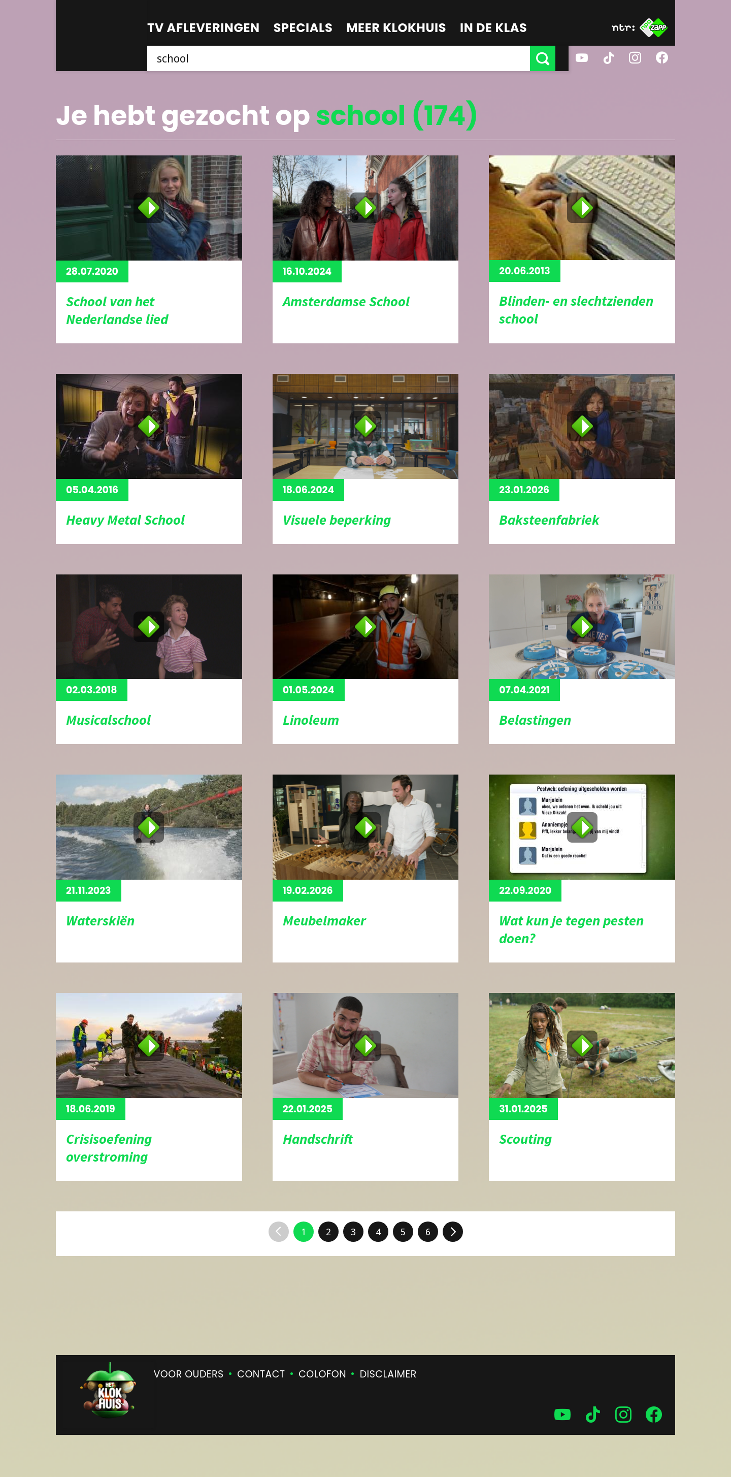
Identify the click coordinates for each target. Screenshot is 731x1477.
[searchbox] (345, 58)
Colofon (322, 1374)
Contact (261, 1374)
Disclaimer (388, 1374)
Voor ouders (189, 1374)
